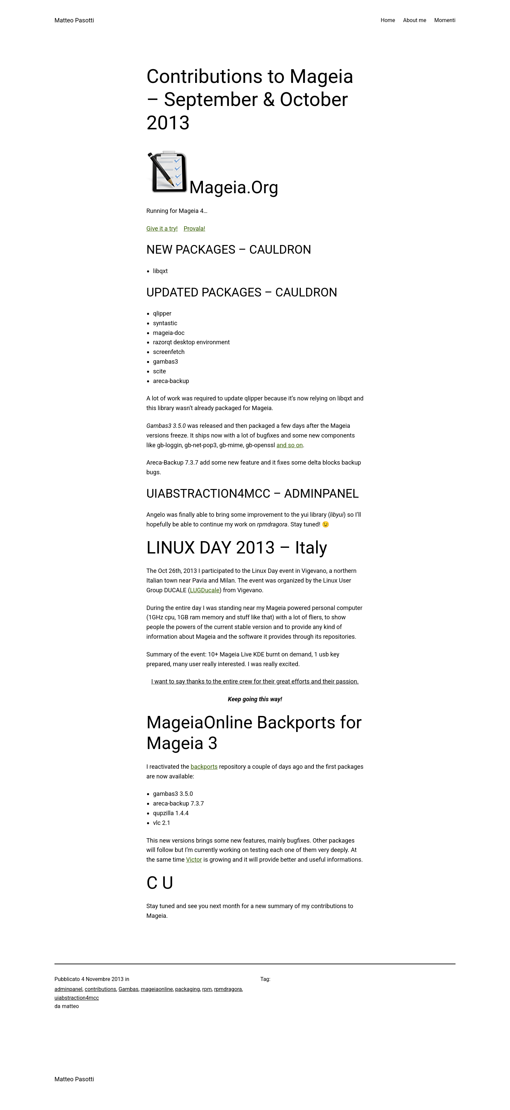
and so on (289, 445)
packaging (187, 989)
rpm (207, 989)
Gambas (129, 989)
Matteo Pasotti (74, 20)
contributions (100, 989)
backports (204, 766)
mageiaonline (157, 989)
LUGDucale (204, 590)
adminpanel (68, 989)
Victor (194, 859)
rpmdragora (228, 989)
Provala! (194, 228)
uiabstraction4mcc (76, 998)
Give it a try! (162, 228)
